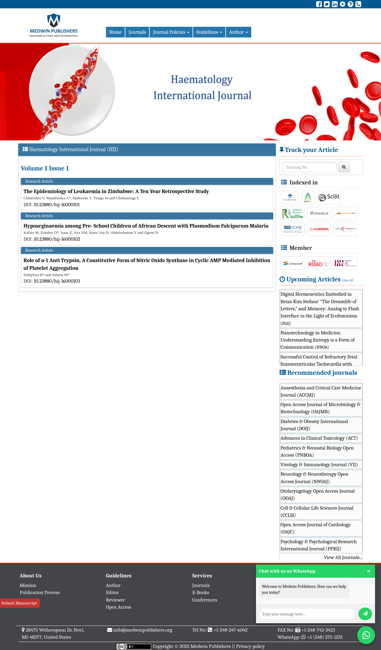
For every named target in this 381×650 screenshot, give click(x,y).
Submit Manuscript (19, 603)
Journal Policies (171, 32)
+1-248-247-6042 (230, 630)
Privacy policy (250, 646)
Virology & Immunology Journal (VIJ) (319, 464)
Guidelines (209, 32)
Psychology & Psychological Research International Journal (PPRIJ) (319, 545)
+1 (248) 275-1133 (324, 637)
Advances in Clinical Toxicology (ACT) (319, 438)
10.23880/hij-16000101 (57, 204)
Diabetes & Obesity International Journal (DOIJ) (314, 425)
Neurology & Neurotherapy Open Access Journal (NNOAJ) (315, 477)
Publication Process (40, 592)
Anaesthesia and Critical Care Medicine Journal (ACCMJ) (321, 391)
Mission (28, 585)
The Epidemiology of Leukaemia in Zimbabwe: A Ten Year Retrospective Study (116, 191)
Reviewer (115, 600)
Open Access (118, 607)
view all (347, 280)
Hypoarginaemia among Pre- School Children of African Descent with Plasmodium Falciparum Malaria (146, 226)
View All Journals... (343, 557)
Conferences (204, 600)
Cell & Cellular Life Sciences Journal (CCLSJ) (317, 511)
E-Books (200, 592)
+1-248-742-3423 (318, 630)
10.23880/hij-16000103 (57, 281)
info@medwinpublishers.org (142, 630)
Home (115, 32)
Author (238, 32)
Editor (112, 592)
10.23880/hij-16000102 (57, 239)
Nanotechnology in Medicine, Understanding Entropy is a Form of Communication (318, 340)
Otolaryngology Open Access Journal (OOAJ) (318, 494)
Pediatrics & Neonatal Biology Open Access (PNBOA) (317, 451)
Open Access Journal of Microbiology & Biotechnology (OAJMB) (321, 408)
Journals (137, 32)
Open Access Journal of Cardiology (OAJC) (316, 528)
